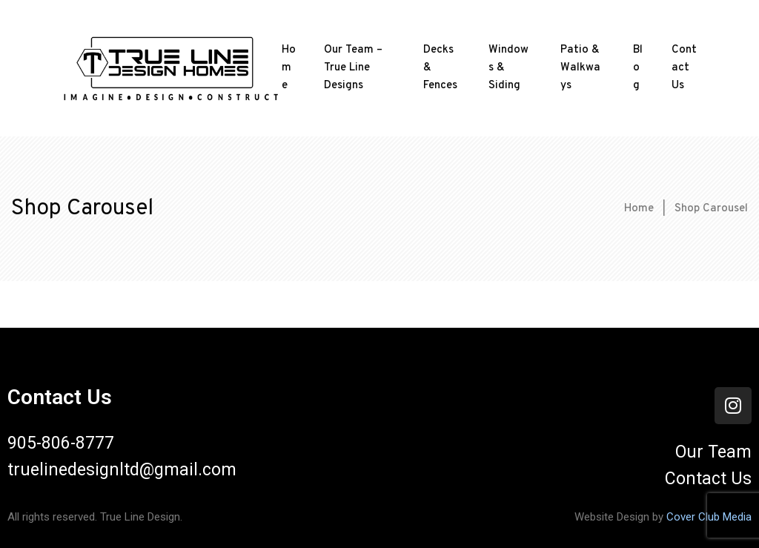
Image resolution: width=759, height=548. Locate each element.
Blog (638, 68)
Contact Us (684, 68)
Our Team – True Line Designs (353, 68)
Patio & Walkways (580, 68)
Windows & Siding (508, 68)
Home (289, 68)
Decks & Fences (440, 68)
